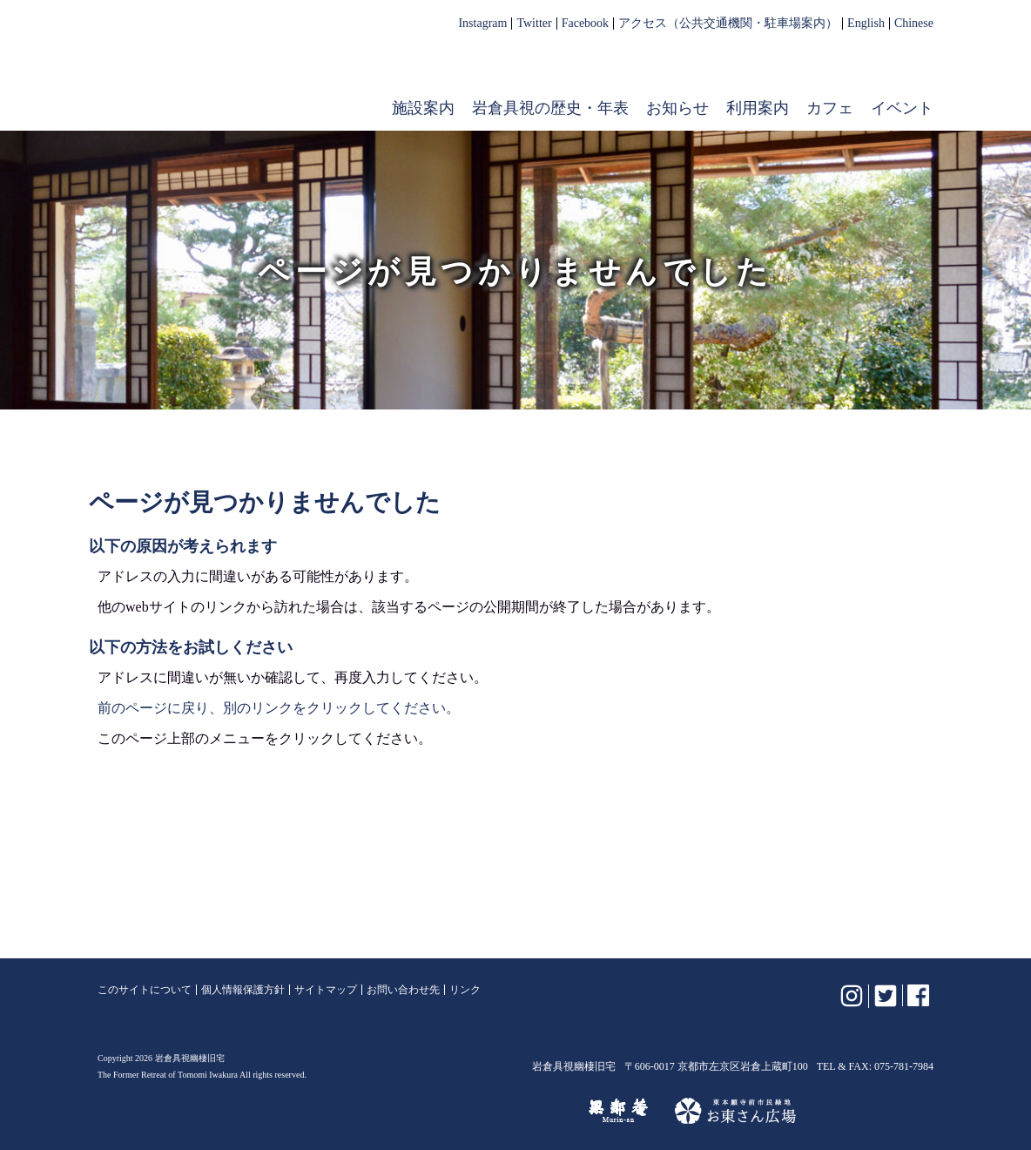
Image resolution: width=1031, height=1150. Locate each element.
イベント (902, 108)
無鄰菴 (618, 1111)
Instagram (482, 23)
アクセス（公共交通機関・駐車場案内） (728, 23)
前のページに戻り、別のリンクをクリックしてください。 (279, 707)
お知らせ (677, 108)
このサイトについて (145, 989)
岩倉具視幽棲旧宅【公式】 (209, 75)
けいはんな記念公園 (486, 1111)
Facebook (585, 23)
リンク (465, 989)
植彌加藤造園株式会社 (310, 1111)
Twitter (533, 23)
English (866, 23)
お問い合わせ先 (403, 989)
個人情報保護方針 (243, 989)
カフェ (829, 108)
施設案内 (423, 108)
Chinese (913, 23)
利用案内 (757, 108)
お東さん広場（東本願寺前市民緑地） (735, 1111)
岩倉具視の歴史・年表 (550, 108)
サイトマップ (325, 989)
